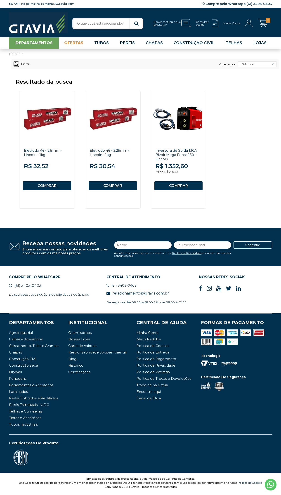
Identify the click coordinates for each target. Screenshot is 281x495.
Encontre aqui (149, 393)
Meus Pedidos (149, 341)
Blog (72, 361)
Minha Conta (147, 334)
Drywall (15, 374)
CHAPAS (154, 44)
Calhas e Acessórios (26, 341)
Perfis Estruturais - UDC (29, 407)
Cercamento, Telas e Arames (33, 348)
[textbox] (107, 23)
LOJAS (260, 44)
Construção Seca (23, 367)
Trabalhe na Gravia (152, 387)
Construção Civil (22, 361)
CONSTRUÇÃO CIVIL (194, 44)
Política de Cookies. (250, 484)
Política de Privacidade (186, 254)
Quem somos (80, 334)
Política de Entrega (153, 354)
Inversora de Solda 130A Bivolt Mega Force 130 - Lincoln (177, 155)
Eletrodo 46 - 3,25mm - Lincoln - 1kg (110, 153)
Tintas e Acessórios (25, 420)
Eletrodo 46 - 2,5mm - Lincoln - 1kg (43, 153)
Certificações (79, 374)
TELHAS (234, 44)
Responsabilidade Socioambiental (97, 354)
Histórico (75, 367)
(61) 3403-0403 (25, 288)
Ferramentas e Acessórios (31, 387)
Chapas (15, 354)
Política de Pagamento (156, 361)
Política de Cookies (153, 348)
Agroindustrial (21, 334)
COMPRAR (47, 186)
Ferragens (17, 380)
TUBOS (101, 44)
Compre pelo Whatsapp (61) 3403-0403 (237, 4)
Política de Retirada (153, 374)
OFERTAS (73, 44)
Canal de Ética (149, 400)
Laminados (18, 393)
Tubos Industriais (23, 426)
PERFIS (127, 44)
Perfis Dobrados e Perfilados (33, 400)
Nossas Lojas (79, 341)
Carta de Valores (82, 348)
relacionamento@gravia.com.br (137, 295)
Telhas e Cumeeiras (25, 413)
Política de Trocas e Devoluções (164, 380)
